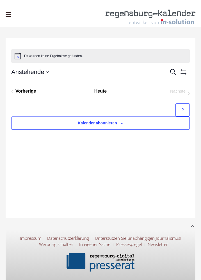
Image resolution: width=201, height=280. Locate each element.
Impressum (30, 238)
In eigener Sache (94, 244)
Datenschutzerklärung (68, 238)
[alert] (100, 56)
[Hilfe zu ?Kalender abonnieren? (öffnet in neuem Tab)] (182, 110)
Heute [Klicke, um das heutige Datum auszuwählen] (100, 91)
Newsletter (158, 244)
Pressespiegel (129, 244)
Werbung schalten (56, 244)
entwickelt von (161, 22)
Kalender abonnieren (97, 123)
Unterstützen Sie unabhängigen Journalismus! (138, 238)
